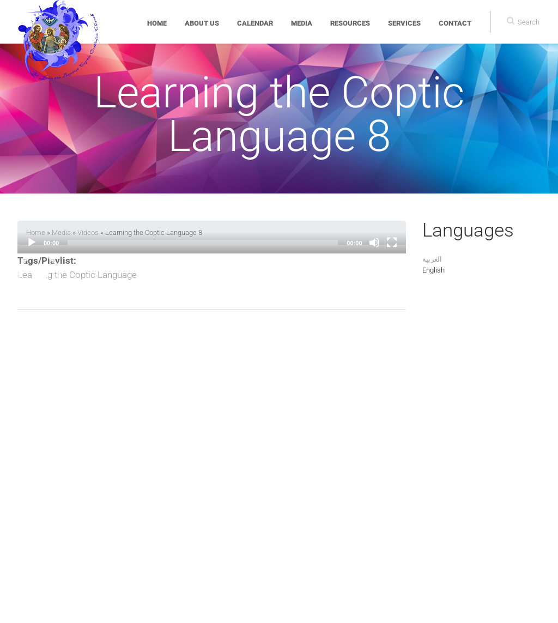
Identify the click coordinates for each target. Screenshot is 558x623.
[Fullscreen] (391, 242)
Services (404, 23)
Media (301, 23)
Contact (455, 23)
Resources (350, 23)
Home (157, 23)
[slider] (203, 242)
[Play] (31, 242)
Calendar (255, 23)
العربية (432, 259)
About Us (202, 23)
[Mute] (374, 242)
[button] (39, 275)
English (433, 270)
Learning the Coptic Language (77, 274)
